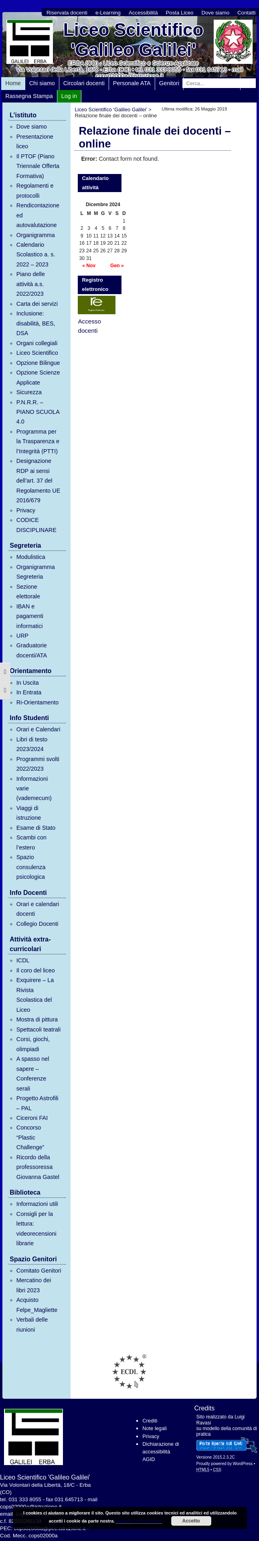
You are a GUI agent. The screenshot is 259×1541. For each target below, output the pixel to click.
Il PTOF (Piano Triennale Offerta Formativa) (37, 166)
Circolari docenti (84, 83)
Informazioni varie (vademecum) (34, 789)
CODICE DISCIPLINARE (36, 525)
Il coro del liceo (35, 970)
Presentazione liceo (34, 141)
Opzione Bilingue (38, 363)
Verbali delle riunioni (32, 1324)
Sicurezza (29, 392)
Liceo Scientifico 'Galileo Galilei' (133, 39)
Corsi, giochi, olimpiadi (33, 1044)
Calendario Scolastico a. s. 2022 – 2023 (35, 254)
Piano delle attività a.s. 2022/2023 (30, 284)
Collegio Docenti (37, 924)
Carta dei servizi (37, 304)
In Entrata (28, 692)
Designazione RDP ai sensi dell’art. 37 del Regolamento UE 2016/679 (38, 480)
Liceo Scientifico (37, 353)
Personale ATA (132, 83)
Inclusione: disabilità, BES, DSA (35, 323)
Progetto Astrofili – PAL (37, 1103)
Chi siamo (42, 83)
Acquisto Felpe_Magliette (36, 1305)
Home (12, 83)
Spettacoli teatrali (38, 1029)
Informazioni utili (37, 1204)
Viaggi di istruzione (28, 813)
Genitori (169, 83)
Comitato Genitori (38, 1270)
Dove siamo (215, 13)
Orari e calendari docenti (37, 909)
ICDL (23, 960)
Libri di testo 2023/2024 (32, 744)
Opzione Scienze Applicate (38, 377)
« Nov (88, 265)
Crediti (149, 1421)
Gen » (117, 265)
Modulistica (30, 557)
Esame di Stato (36, 828)
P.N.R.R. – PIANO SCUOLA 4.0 (37, 412)
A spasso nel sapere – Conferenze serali (32, 1073)
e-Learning (108, 13)
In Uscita (27, 682)
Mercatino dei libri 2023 (33, 1285)
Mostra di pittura (37, 1019)
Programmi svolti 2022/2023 (37, 764)
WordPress (243, 1463)
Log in (69, 96)
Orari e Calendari (38, 729)
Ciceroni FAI (32, 1118)
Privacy (25, 510)
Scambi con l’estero (31, 842)
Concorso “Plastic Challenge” (30, 1137)
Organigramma (35, 235)
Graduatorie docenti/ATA (31, 650)
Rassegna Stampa (29, 96)
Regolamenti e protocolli (35, 190)
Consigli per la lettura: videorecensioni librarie (36, 1228)
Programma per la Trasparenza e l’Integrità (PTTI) (37, 441)
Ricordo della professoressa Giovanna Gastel (37, 1167)
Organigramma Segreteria (35, 572)
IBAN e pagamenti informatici (29, 616)
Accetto (191, 1521)
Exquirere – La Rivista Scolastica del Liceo (35, 995)
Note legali (154, 1428)
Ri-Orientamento (37, 702)
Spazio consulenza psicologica (31, 867)
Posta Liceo (180, 13)
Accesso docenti (89, 326)
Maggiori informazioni (139, 1520)
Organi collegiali (36, 343)
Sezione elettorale (28, 591)
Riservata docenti (67, 13)
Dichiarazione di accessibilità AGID (160, 1451)
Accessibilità (143, 13)
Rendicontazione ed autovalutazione (37, 215)
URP (22, 635)
